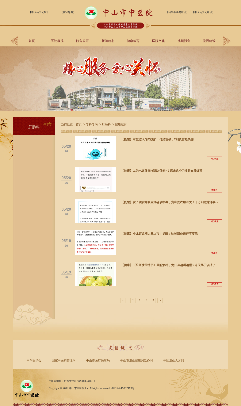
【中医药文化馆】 (39, 12)
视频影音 (183, 41)
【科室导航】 (68, 12)
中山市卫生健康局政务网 (136, 360)
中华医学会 (34, 360)
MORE (214, 158)
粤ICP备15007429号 (122, 388)
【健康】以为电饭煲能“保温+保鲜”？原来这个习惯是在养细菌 (161, 170)
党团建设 (209, 41)
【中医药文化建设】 (203, 12)
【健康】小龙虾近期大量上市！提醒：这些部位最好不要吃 (159, 233)
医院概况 (57, 41)
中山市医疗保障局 (98, 360)
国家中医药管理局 (64, 360)
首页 (32, 41)
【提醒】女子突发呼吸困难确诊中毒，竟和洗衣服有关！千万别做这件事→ (169, 202)
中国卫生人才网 (173, 360)
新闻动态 (108, 41)
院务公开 (82, 41)
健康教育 (133, 41)
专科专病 (92, 124)
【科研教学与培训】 (177, 12)
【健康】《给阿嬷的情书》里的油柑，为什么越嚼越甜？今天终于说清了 (168, 265)
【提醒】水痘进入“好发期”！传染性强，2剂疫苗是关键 (157, 139)
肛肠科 (106, 124)
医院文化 (158, 41)
